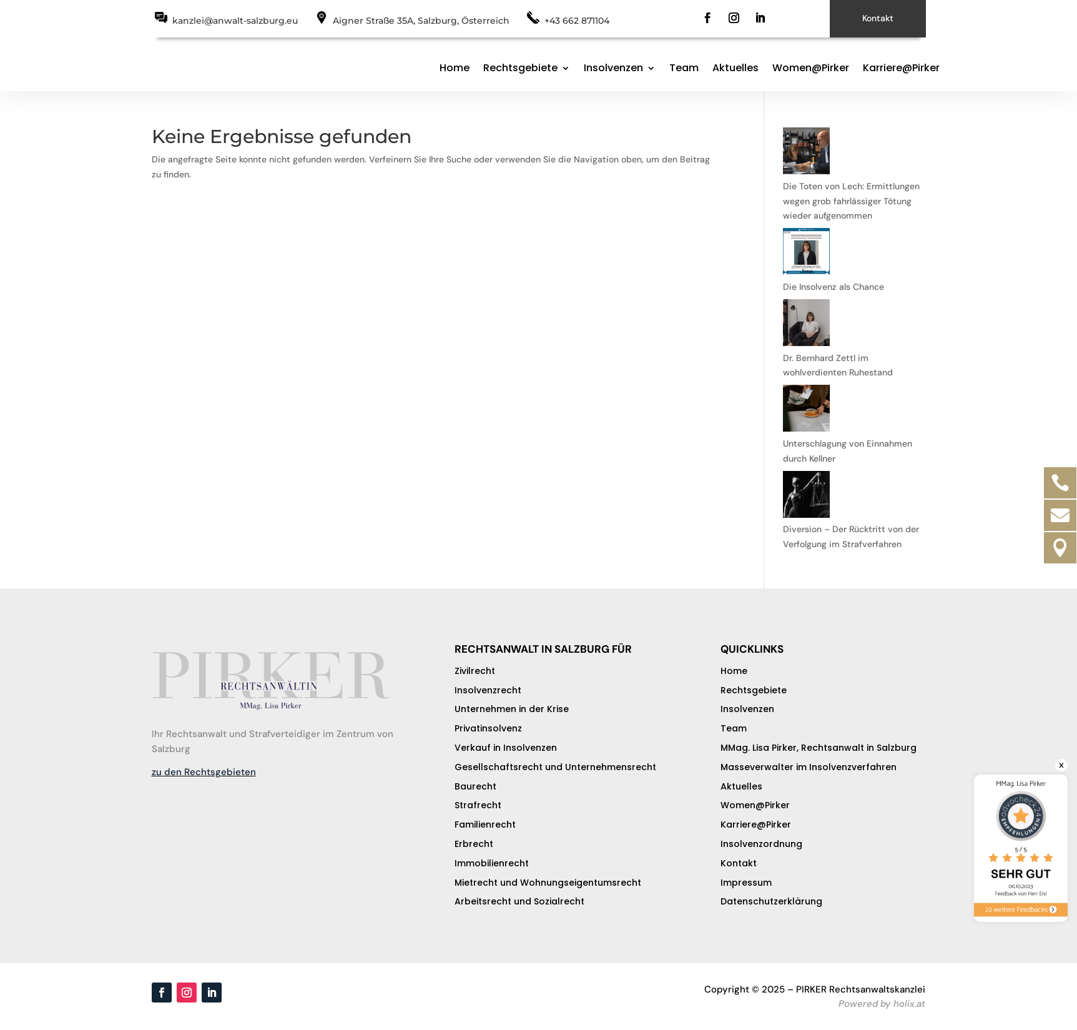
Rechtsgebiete (520, 68)
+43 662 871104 (576, 20)
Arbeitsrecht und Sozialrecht (519, 901)
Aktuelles (735, 68)
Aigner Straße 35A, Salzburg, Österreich (421, 20)
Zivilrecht (475, 671)
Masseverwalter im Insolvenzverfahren (808, 767)
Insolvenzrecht (488, 690)
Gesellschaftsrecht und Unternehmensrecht (555, 767)
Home (455, 68)
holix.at (909, 1004)
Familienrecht (485, 824)
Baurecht (475, 786)
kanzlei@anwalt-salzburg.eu (235, 20)
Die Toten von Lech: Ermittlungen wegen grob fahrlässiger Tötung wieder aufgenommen (851, 201)
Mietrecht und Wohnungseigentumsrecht (548, 882)
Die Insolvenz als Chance (833, 286)
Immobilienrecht (492, 863)
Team (684, 68)
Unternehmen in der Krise (512, 709)
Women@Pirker (810, 68)
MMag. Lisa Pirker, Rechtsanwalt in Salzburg (818, 747)
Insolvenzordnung (761, 844)
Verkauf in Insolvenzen (506, 747)
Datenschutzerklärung (771, 901)
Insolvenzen (613, 68)
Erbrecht (474, 844)
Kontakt (877, 18)
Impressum (746, 882)
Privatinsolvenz (488, 728)
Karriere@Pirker (901, 68)
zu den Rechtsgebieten (204, 772)
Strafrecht (478, 805)
